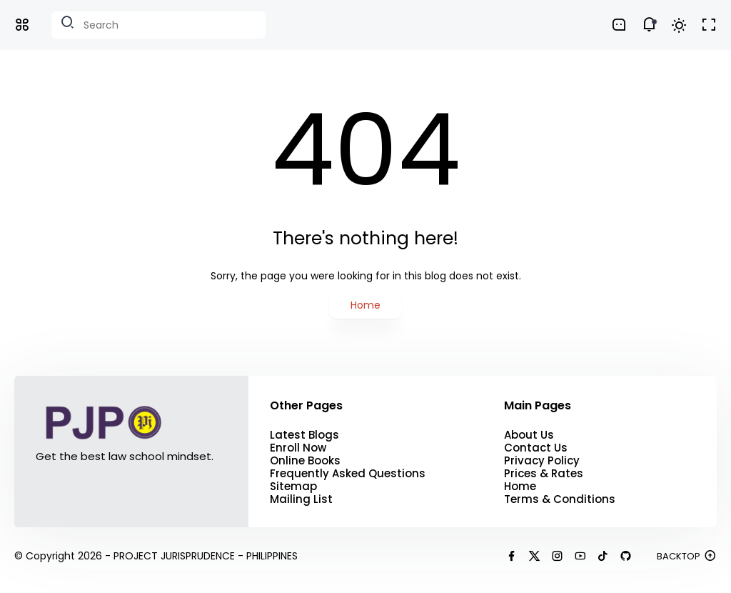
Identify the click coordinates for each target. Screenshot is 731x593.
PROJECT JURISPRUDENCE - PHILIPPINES (206, 556)
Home (365, 305)
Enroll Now (298, 448)
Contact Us (536, 448)
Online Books (305, 460)
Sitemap (293, 486)
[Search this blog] (158, 25)
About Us (529, 435)
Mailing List (301, 499)
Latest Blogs (304, 435)
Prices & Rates (543, 473)
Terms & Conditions (559, 499)
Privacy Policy (542, 460)
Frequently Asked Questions (347, 473)
